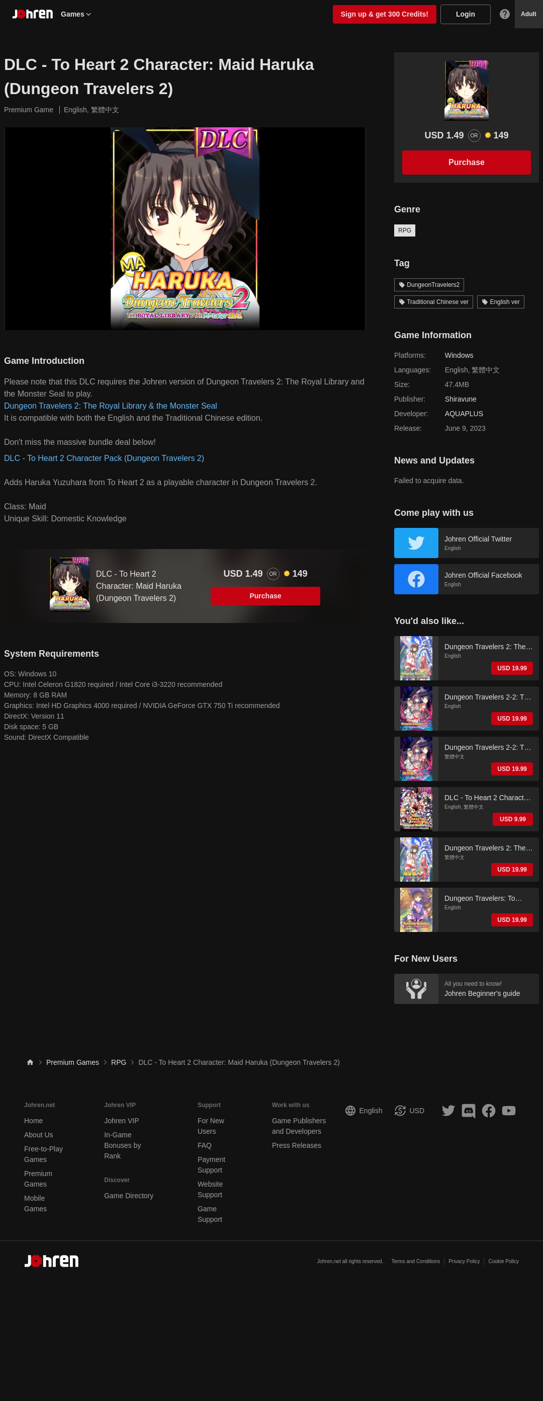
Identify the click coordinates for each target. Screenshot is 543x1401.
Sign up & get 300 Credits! (384, 14)
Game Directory (128, 1196)
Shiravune (461, 399)
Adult (528, 14)
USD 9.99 (513, 819)
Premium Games (72, 1062)
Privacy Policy (464, 1261)
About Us (38, 1135)
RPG (404, 230)
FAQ (205, 1145)
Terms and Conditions (415, 1261)
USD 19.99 (512, 668)
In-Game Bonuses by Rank (122, 1145)
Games (77, 14)
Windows (459, 355)
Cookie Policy (503, 1261)
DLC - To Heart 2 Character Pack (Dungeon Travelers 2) (104, 458)
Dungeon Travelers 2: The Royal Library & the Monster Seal (110, 406)
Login (465, 14)
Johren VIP (121, 1121)
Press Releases (296, 1145)
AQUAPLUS (464, 414)
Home (33, 1121)
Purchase (265, 596)
